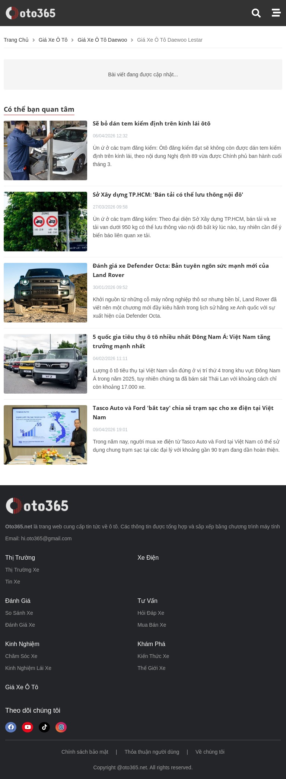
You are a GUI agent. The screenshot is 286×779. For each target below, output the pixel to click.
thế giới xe (151, 668)
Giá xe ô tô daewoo (102, 40)
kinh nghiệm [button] (22, 644)
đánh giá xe (20, 625)
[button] (262, 13)
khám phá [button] (151, 644)
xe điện (148, 557)
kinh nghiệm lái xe (28, 668)
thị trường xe (22, 570)
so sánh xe (19, 613)
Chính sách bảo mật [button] (84, 752)
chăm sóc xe (21, 656)
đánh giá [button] (18, 601)
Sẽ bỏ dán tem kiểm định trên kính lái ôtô (151, 123)
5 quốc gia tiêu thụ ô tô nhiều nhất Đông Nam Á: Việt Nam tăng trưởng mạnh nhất (181, 341)
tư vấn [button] (147, 601)
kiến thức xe (153, 656)
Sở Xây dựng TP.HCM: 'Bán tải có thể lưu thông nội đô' (168, 194)
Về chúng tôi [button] (210, 752)
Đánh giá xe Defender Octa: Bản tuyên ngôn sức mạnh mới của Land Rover (181, 270)
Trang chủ (16, 40)
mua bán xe (151, 625)
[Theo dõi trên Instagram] (61, 727)
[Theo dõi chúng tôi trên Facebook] (10, 727)
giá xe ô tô (21, 687)
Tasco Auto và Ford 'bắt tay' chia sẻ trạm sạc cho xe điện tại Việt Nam (183, 412)
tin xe (12, 582)
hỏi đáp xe (150, 613)
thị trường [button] (20, 557)
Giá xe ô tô (53, 40)
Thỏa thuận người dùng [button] (151, 752)
